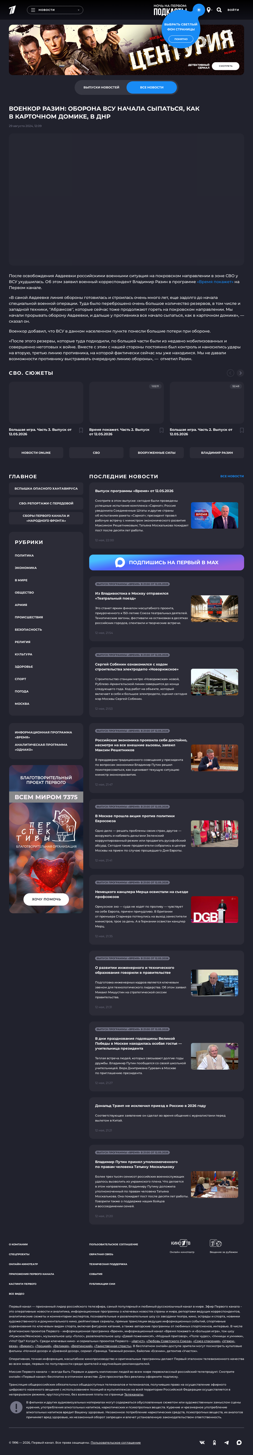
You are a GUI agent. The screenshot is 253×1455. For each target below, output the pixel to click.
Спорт (20, 679)
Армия (21, 605)
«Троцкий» (43, 1346)
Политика (24, 555)
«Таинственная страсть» (112, 1346)
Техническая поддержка (108, 1264)
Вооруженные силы (156, 453)
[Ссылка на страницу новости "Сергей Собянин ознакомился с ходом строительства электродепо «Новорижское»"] (166, 682)
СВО (96, 453)
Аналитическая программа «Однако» (41, 747)
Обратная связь (101, 1254)
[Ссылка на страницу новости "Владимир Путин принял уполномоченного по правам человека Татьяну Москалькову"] (166, 1185)
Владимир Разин (217, 453)
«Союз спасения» (206, 1341)
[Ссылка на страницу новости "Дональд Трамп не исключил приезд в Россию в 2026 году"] (166, 1118)
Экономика (26, 568)
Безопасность (28, 629)
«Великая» (61, 1346)
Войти (233, 10)
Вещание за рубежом (224, 1246)
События (95, 1274)
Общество (24, 592)
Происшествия (29, 617)
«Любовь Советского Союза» (169, 1341)
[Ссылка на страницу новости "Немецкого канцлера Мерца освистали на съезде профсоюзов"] (166, 910)
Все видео (16, 1293)
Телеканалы (133, 1394)
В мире (21, 580)
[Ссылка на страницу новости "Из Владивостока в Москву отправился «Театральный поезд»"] (166, 608)
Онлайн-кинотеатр (23, 1264)
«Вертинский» (82, 1346)
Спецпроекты (19, 1254)
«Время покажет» (215, 281)
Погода (22, 691)
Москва (22, 704)
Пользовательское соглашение (113, 1244)
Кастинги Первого (22, 1284)
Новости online (36, 453)
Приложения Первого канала (31, 1274)
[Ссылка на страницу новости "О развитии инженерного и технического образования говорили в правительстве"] (166, 983)
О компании (18, 1244)
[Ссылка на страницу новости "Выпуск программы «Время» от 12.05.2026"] (166, 515)
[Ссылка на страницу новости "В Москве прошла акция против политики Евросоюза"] (166, 834)
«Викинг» (26, 1346)
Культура (23, 654)
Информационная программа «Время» (43, 734)
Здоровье (24, 666)
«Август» (138, 1341)
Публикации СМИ (102, 1284)
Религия (22, 642)
